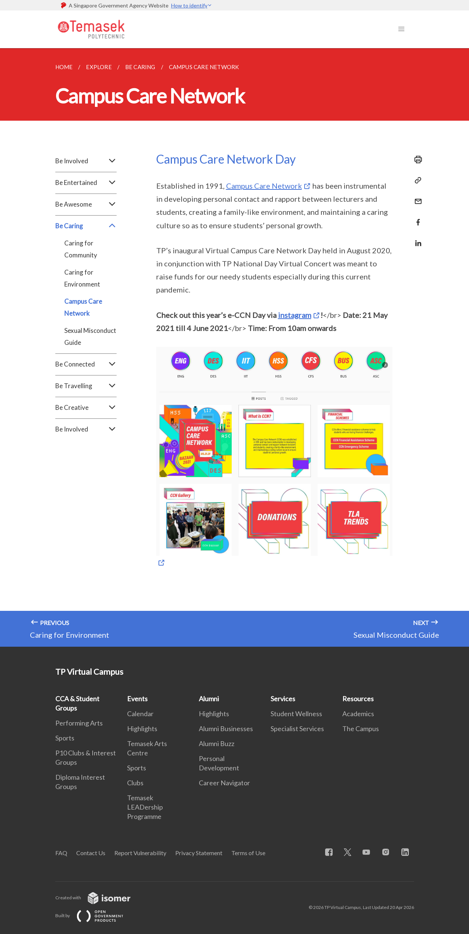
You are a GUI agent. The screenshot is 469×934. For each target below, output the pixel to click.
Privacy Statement (198, 852)
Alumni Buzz (216, 743)
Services (283, 699)
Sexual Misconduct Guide (90, 336)
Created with (98, 897)
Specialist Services (297, 728)
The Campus (360, 728)
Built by (95, 915)
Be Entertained (86, 183)
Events (137, 699)
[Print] (416, 159)
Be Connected (86, 364)
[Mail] (416, 196)
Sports (64, 738)
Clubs (135, 783)
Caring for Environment (82, 278)
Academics (358, 713)
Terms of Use (248, 852)
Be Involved (86, 161)
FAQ (61, 852)
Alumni (209, 699)
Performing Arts (79, 723)
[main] (234, 347)
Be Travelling (86, 386)
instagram (294, 314)
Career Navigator (224, 783)
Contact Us (90, 852)
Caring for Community (80, 249)
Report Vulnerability (140, 852)
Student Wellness (296, 713)
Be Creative (86, 408)
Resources (358, 699)
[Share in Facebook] (416, 217)
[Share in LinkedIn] (416, 238)
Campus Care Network (83, 307)
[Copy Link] (416, 180)
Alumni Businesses (226, 728)
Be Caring (86, 226)
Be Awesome (86, 204)
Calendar (140, 713)
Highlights (142, 728)
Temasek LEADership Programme (145, 807)
